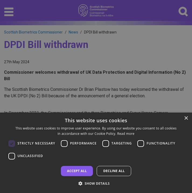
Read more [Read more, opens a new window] (125, 133)
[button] (96, 183)
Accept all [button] (77, 171)
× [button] (186, 118)
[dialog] (96, 153)
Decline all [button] (114, 171)
